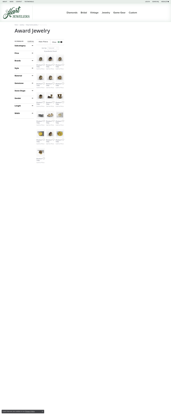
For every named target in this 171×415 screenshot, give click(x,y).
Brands (18, 61)
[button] (147, 1)
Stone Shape (20, 91)
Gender (18, 98)
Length (18, 106)
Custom (133, 12)
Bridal (84, 12)
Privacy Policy (30, 411)
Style (17, 68)
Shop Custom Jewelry (32, 25)
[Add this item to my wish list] (74, 95)
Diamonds (72, 12)
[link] (4, 1)
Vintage (94, 12)
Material (18, 76)
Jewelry (106, 12)
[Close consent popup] (42, 411)
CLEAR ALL (30, 41)
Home (16, 25)
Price (17, 53)
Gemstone (19, 83)
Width (17, 113)
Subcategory (20, 45)
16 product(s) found (96, 51)
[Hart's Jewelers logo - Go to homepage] (17, 13)
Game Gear (119, 12)
